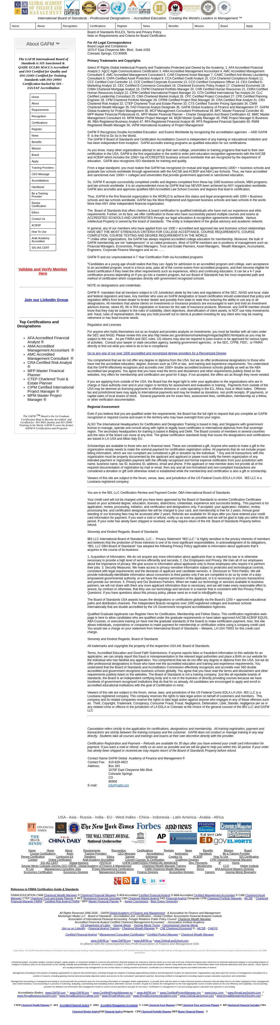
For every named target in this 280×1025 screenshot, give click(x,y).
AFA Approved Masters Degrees (234, 868)
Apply (249, 26)
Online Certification (59, 859)
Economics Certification (38, 872)
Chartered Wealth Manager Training (164, 865)
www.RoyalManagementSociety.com (238, 995)
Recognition (70, 26)
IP (220, 862)
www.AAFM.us (143, 940)
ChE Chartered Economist (176, 928)
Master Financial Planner (103, 901)
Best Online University (164, 901)
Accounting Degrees (181, 872)
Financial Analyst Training (104, 928)
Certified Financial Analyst (154, 895)
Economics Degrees (76, 872)
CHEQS (213, 928)
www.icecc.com (214, 992)
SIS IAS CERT (40, 247)
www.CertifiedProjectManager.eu (113, 992)
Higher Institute (249, 865)
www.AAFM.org (146, 992)
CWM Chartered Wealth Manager (165, 868)
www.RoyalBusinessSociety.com (37, 995)
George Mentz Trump (147, 925)
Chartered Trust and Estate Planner (52, 898)
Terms (200, 868)
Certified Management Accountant (214, 895)
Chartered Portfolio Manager (224, 898)
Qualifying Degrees (187, 859)
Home (15, 26)
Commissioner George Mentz (180, 925)
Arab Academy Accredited (40, 240)
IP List (29, 868)
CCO (226, 865)
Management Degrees (112, 872)
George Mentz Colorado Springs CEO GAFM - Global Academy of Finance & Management (76, 865)
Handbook (38, 186)
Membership (204, 865)
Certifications (98, 26)
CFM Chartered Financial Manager (231, 859)
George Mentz (122, 925)
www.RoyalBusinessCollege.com (79, 995)
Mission (199, 26)
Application (181, 853)
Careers (210, 872)
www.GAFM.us (100, 940)
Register (122, 26)
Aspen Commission (136, 901)
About (40, 26)
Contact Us (38, 218)
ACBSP (36, 225)
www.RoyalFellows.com (116, 995)
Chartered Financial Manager (98, 895)
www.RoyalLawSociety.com (244, 992)
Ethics (35, 212)
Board (224, 26)
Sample (129, 856)
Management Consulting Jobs (63, 868)
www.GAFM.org (121, 940)
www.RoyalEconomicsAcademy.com (155, 995)
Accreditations (40, 180)
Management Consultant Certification (122, 934)
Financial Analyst (176, 898)
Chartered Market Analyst (143, 898)
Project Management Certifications (113, 868)
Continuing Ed (64, 856)
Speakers (90, 856)
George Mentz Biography (241, 872)
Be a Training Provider (40, 195)
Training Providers (43, 167)
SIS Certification (249, 856)
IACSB (248, 898)
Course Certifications (43, 853)
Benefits (173, 26)
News (146, 26)
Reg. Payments (198, 862)
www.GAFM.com (55, 992)
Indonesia (151, 856)
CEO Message (40, 174)
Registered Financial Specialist (102, 898)
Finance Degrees (147, 872)
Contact (33, 859)
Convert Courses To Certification (144, 859)
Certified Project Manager (162, 934)
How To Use (39, 231)
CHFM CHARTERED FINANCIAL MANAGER (150, 862)
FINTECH (105, 862)
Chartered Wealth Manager (60, 895)
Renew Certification (39, 204)
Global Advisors (78, 862)
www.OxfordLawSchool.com (171, 940)
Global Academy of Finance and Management (137, 912)
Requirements (40, 109)
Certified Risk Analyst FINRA (62, 901)
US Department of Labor (95, 925)
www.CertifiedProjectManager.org (180, 992)
